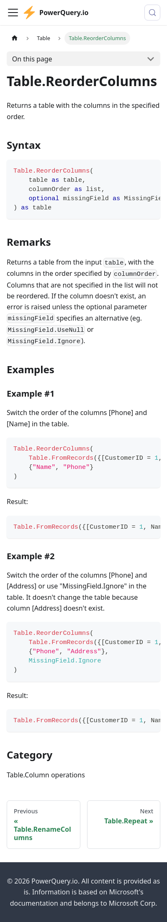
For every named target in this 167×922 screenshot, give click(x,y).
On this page (32, 59)
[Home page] (15, 38)
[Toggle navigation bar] (13, 12)
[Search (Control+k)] (152, 12)
